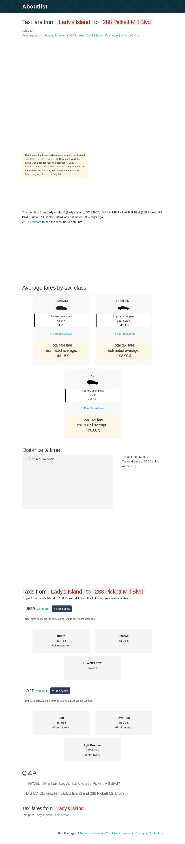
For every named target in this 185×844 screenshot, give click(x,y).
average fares (33, 35)
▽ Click (30, 458)
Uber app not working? (93, 833)
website (42, 608)
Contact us (156, 833)
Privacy (140, 833)
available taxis (55, 35)
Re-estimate (31, 222)
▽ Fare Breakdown (61, 333)
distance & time (117, 35)
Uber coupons (121, 833)
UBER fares (76, 35)
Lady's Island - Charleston (45, 815)
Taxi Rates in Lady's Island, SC (41, 159)
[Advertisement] (92, 63)
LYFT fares (95, 35)
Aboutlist (34, 6)
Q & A (135, 35)
